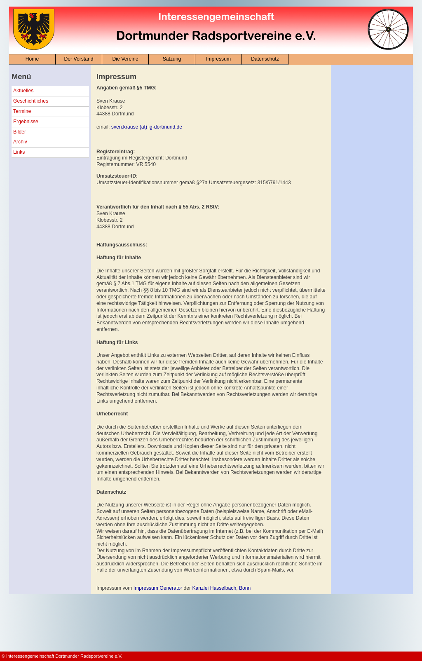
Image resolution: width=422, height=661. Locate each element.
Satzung (172, 59)
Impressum (218, 59)
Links (19, 152)
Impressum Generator (158, 588)
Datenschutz (265, 59)
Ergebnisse (25, 121)
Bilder (19, 132)
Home (32, 59)
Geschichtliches (30, 101)
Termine (22, 111)
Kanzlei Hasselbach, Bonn (221, 588)
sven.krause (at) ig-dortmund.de (146, 127)
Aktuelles (23, 91)
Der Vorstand (79, 59)
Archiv (20, 142)
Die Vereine (125, 59)
